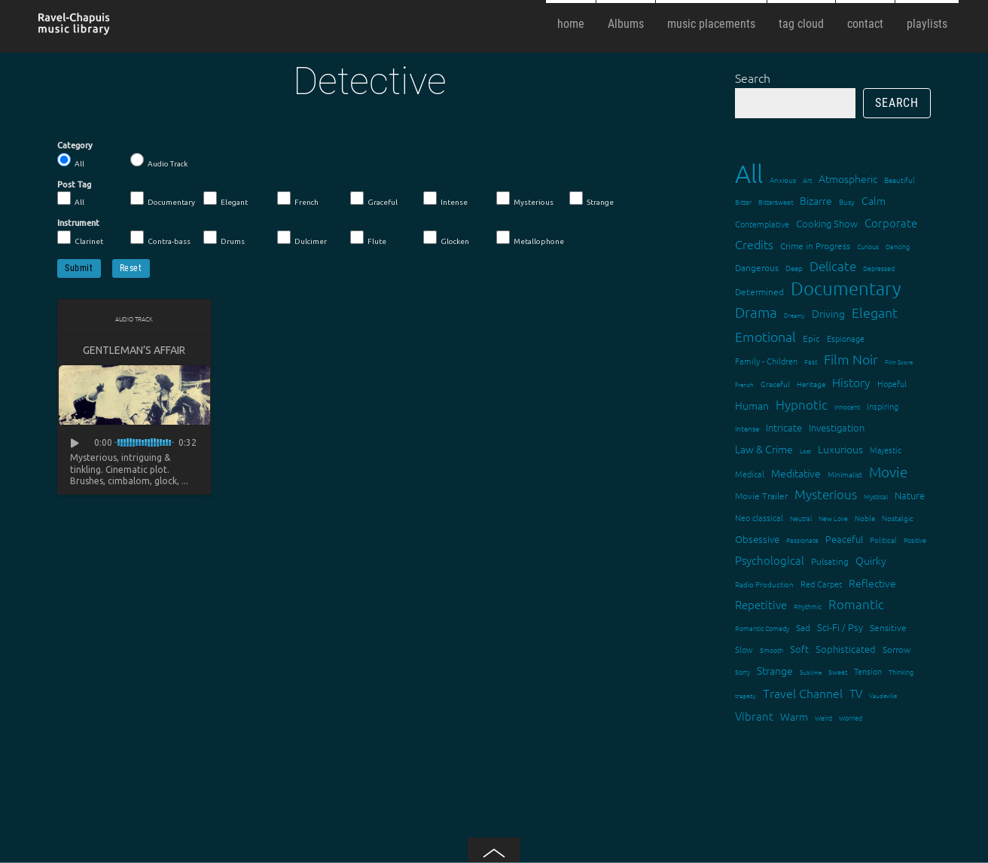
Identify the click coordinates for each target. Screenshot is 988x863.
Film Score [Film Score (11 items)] (899, 362)
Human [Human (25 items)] (752, 405)
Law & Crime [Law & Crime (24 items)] (764, 448)
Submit (79, 268)
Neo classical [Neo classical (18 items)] (759, 517)
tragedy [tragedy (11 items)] (745, 695)
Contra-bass (160, 237)
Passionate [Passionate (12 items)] (802, 539)
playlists (927, 24)
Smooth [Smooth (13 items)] (771, 649)
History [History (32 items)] (851, 382)
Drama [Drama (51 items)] (756, 312)
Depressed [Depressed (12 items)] (879, 267)
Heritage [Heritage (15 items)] (811, 383)
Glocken (446, 237)
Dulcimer (302, 237)
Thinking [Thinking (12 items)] (901, 671)
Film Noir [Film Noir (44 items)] (851, 358)
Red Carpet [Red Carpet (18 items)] (821, 584)
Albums (626, 24)
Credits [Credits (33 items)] (754, 244)
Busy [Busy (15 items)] (847, 201)
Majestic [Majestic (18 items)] (885, 450)
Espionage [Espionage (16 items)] (845, 338)
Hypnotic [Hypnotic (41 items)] (802, 404)
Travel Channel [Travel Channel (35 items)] (803, 693)
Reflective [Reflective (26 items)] (872, 582)
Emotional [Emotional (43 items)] (765, 336)
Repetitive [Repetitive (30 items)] (761, 604)
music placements (711, 24)
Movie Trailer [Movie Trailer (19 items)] (761, 495)
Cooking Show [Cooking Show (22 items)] (827, 223)
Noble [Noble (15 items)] (865, 517)
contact (865, 24)
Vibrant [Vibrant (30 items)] (754, 716)
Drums (224, 237)
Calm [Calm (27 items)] (873, 200)
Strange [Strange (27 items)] (775, 670)
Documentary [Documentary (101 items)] (846, 288)
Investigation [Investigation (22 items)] (836, 427)
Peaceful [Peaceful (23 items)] (844, 539)
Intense (445, 198)
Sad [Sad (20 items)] (803, 627)
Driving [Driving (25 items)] (828, 313)
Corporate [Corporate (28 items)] (890, 222)
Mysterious (524, 198)
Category (75, 145)
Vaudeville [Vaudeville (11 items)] (883, 695)
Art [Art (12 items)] (807, 179)
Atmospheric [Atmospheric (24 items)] (848, 178)
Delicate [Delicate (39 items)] (833, 266)
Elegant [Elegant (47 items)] (875, 312)
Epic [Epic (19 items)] (811, 338)
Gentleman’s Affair (134, 350)
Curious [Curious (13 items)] (868, 246)
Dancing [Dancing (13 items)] (898, 246)
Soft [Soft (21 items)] (799, 649)
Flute (368, 237)
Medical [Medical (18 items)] (749, 474)
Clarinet (80, 237)
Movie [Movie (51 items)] (888, 471)
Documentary (162, 198)
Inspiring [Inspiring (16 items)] (882, 406)
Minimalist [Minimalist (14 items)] (845, 474)
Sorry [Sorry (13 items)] (742, 671)
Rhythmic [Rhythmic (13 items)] (808, 605)
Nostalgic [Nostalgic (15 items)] (897, 517)
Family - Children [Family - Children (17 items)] (766, 361)
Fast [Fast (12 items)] (810, 361)
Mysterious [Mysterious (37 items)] (825, 494)
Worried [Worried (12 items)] (850, 717)
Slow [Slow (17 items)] (744, 649)
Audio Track (159, 160)
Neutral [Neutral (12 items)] (801, 517)
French (298, 198)
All (70, 160)
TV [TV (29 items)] (855, 693)
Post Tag (74, 184)
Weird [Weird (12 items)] (823, 717)
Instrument (78, 223)
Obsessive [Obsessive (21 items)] (757, 539)
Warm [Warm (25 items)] (794, 716)
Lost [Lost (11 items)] (805, 451)
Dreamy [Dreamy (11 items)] (794, 315)
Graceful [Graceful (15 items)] (775, 383)
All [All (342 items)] (749, 173)
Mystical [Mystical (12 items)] (876, 496)
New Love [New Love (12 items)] (833, 517)
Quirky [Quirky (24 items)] (870, 560)
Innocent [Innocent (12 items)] (847, 406)
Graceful (374, 198)
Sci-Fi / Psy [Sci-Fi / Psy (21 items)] (840, 627)
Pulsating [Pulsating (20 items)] (830, 561)
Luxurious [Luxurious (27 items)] (840, 448)
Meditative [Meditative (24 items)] (796, 472)
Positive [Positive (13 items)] (915, 539)
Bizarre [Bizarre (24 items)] (816, 200)
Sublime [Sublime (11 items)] (811, 672)
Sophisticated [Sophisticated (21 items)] (846, 649)
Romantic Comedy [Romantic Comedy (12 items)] (762, 627)
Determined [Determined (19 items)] (759, 291)
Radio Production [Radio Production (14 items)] (764, 584)
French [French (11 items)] (744, 384)
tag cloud (801, 24)
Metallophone (530, 237)
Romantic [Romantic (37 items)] (856, 604)
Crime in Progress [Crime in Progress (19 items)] (815, 245)
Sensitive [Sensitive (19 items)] (888, 627)
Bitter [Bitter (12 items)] (743, 201)
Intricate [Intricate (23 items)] (784, 427)
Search (752, 77)
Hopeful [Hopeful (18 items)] (892, 383)
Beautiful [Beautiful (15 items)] (899, 179)
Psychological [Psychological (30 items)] (769, 560)
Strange (591, 198)
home (570, 24)
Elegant (225, 198)
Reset (131, 268)
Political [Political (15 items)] (883, 539)
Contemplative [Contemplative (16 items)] (762, 224)
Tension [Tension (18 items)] (868, 671)
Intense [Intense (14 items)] (747, 428)
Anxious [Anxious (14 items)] (783, 179)
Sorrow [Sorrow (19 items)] (896, 649)
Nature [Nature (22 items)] (910, 495)
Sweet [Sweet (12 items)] (837, 671)
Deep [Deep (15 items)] (794, 267)
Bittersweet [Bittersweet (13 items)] (775, 201)
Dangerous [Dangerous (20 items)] (757, 267)
